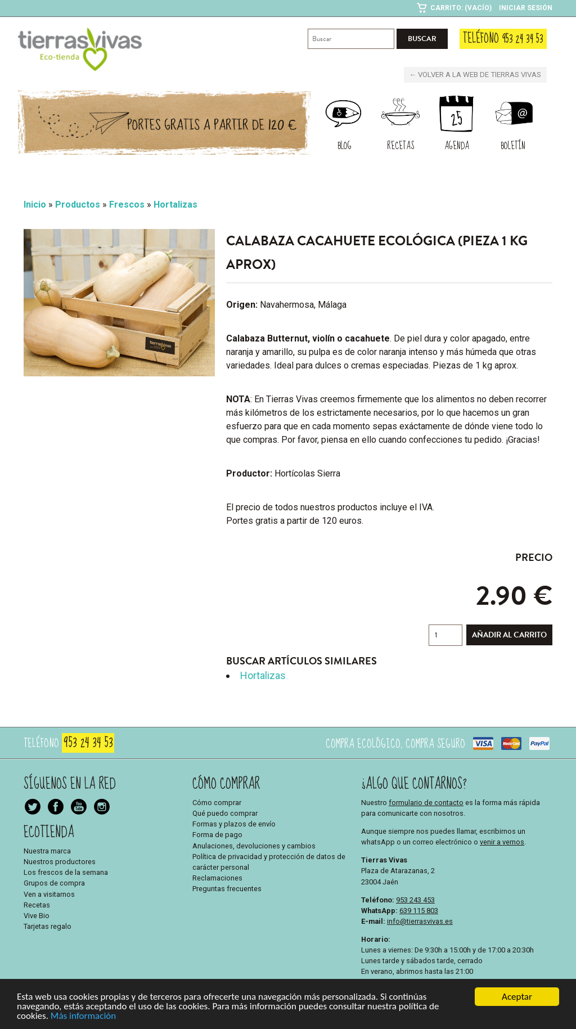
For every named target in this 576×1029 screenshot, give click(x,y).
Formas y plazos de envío (234, 824)
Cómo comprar (216, 802)
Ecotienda (49, 832)
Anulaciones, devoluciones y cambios (254, 845)
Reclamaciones (217, 878)
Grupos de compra (54, 883)
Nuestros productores (60, 861)
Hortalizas (263, 675)
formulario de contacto (426, 802)
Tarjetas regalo (47, 926)
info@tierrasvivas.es (420, 920)
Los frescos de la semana (66, 872)
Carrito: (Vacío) (461, 8)
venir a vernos (502, 842)
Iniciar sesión (525, 8)
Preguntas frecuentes (227, 888)
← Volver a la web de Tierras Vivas (476, 74)
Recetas (37, 904)
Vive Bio (37, 915)
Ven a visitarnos (49, 893)
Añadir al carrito (509, 635)
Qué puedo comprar (225, 813)
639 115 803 (418, 910)
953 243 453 (415, 899)
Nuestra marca (47, 850)
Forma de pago (217, 834)
